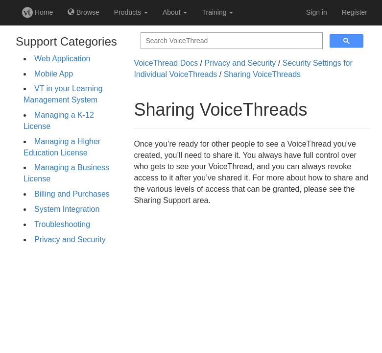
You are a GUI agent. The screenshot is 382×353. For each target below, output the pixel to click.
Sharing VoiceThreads (262, 74)
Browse (83, 12)
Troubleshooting (62, 224)
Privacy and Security (70, 239)
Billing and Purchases (72, 194)
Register (354, 12)
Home (37, 12)
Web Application (62, 58)
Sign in (316, 12)
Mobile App (53, 74)
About (175, 12)
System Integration (66, 209)
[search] (230, 41)
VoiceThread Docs (166, 63)
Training (217, 12)
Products (131, 12)
